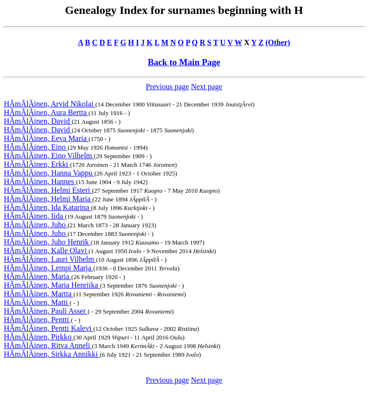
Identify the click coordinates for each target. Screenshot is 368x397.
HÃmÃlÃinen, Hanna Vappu (49, 173)
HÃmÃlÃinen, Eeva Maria (46, 138)
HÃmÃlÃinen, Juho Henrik (47, 242)
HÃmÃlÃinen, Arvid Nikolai (49, 104)
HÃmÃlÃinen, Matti (36, 302)
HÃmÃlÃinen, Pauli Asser (46, 311)
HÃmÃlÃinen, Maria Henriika (52, 285)
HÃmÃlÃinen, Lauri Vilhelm (50, 259)
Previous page (167, 86)
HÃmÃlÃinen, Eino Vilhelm (49, 156)
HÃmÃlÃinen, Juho (36, 225)
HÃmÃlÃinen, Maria (37, 276)
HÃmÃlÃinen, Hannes (40, 181)
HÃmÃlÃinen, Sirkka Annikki (52, 354)
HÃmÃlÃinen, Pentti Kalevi (48, 328)
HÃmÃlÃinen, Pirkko (38, 337)
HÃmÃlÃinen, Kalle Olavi (46, 250)
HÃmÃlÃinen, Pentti (37, 319)
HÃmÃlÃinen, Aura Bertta (46, 112)
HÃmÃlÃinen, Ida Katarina (47, 207)
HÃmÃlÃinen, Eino (36, 147)
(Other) (277, 42)
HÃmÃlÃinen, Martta (38, 294)
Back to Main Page (184, 62)
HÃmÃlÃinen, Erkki (37, 164)
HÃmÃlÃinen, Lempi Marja (48, 268)
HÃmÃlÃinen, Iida (34, 216)
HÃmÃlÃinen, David (38, 121)
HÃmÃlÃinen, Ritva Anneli (48, 345)
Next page (206, 86)
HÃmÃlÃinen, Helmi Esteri (48, 190)
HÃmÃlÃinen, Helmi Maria (48, 199)
